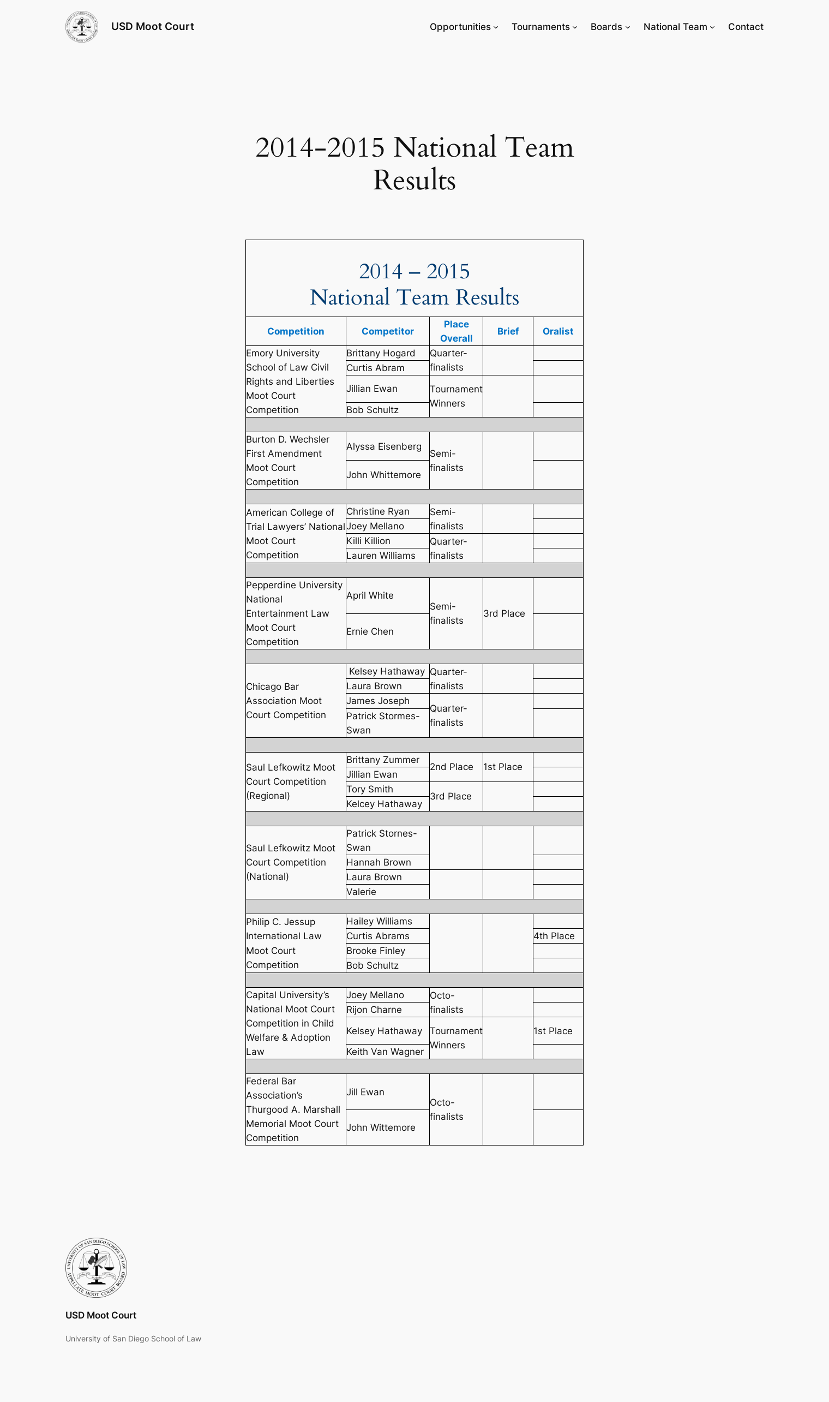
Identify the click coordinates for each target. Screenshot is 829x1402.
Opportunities (460, 26)
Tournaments (541, 26)
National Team (675, 26)
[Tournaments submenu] (575, 26)
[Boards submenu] (627, 26)
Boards (606, 26)
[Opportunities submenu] (495, 26)
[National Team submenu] (712, 26)
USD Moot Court (152, 26)
